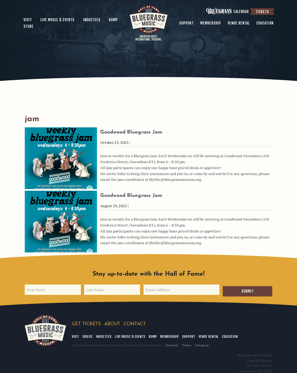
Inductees (104, 335)
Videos (87, 335)
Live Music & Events (130, 335)
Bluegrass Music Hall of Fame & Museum (45, 329)
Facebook (171, 343)
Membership (169, 335)
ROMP (153, 335)
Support (188, 335)
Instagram (202, 343)
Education (230, 335)
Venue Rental (209, 335)
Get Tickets (86, 322)
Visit (75, 335)
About (112, 322)
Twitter (186, 343)
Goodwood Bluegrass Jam (145, 131)
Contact (135, 322)
